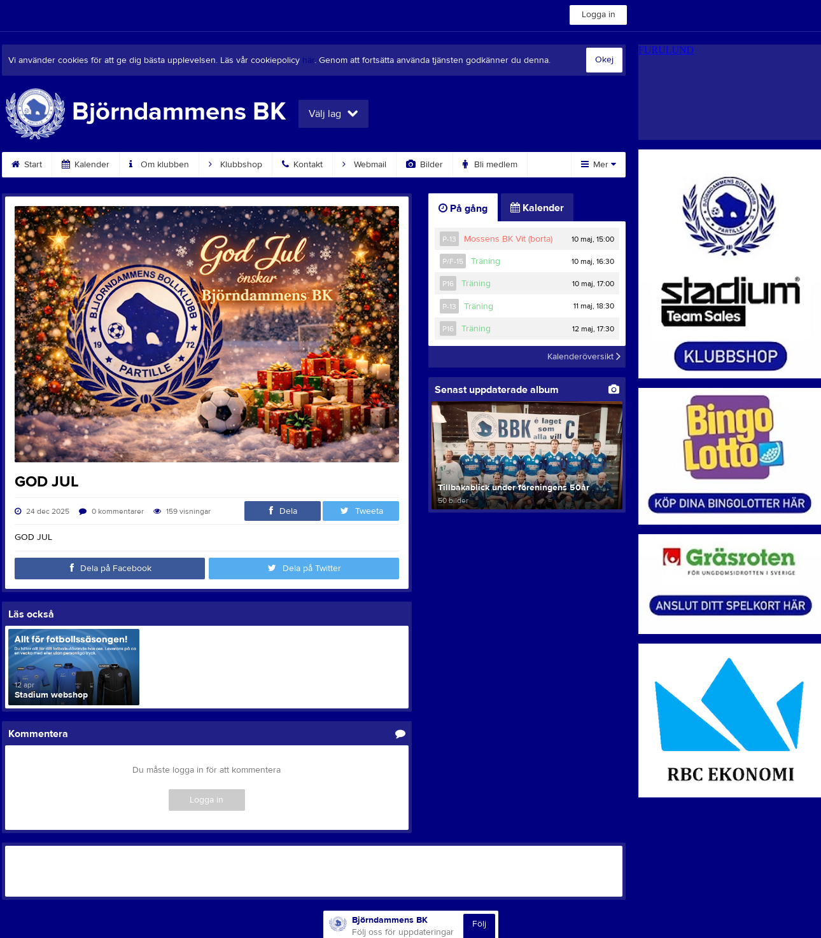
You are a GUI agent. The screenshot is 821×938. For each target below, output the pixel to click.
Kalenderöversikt (584, 356)
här (308, 60)
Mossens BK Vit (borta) (508, 239)
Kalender (85, 164)
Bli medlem (490, 164)
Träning (485, 261)
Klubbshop (235, 164)
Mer (598, 164)
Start (26, 164)
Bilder (424, 164)
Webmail (364, 164)
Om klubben (159, 164)
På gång (463, 208)
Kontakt (302, 164)
